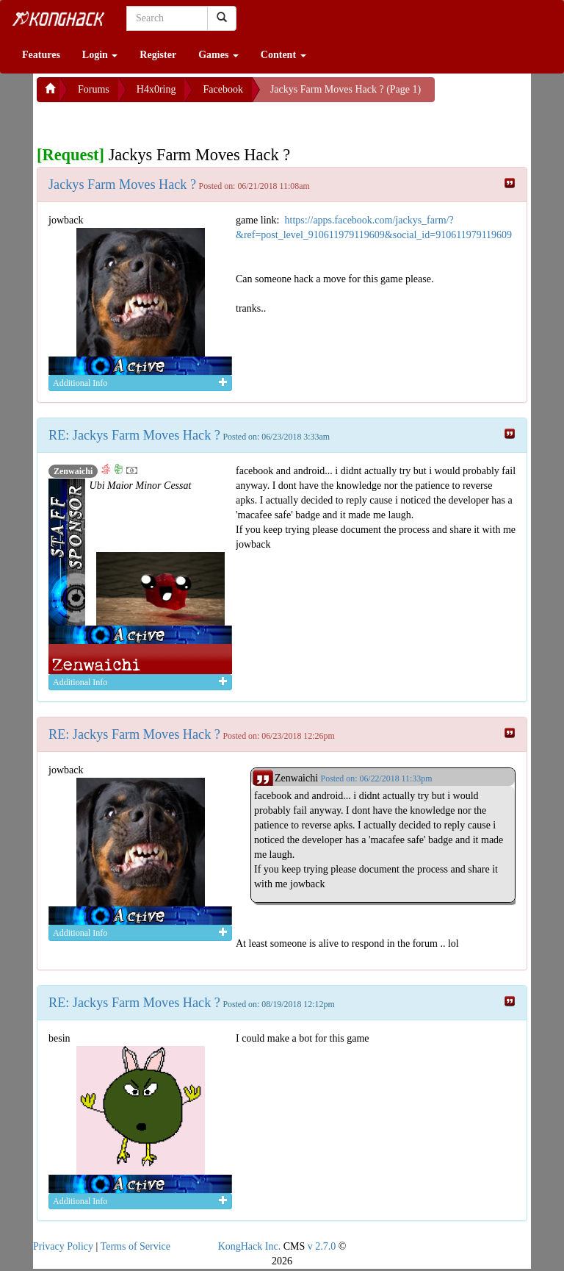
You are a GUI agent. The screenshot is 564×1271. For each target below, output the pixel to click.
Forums (93, 89)
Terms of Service (135, 1246)
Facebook (222, 89)
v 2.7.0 (322, 1246)
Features (41, 54)
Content (283, 54)
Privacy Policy (63, 1246)
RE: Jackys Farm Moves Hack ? (134, 435)
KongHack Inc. (249, 1246)
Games (218, 54)
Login (100, 54)
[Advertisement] (154, 120)
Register (158, 54)
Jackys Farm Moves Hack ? (122, 184)
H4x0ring (156, 89)
